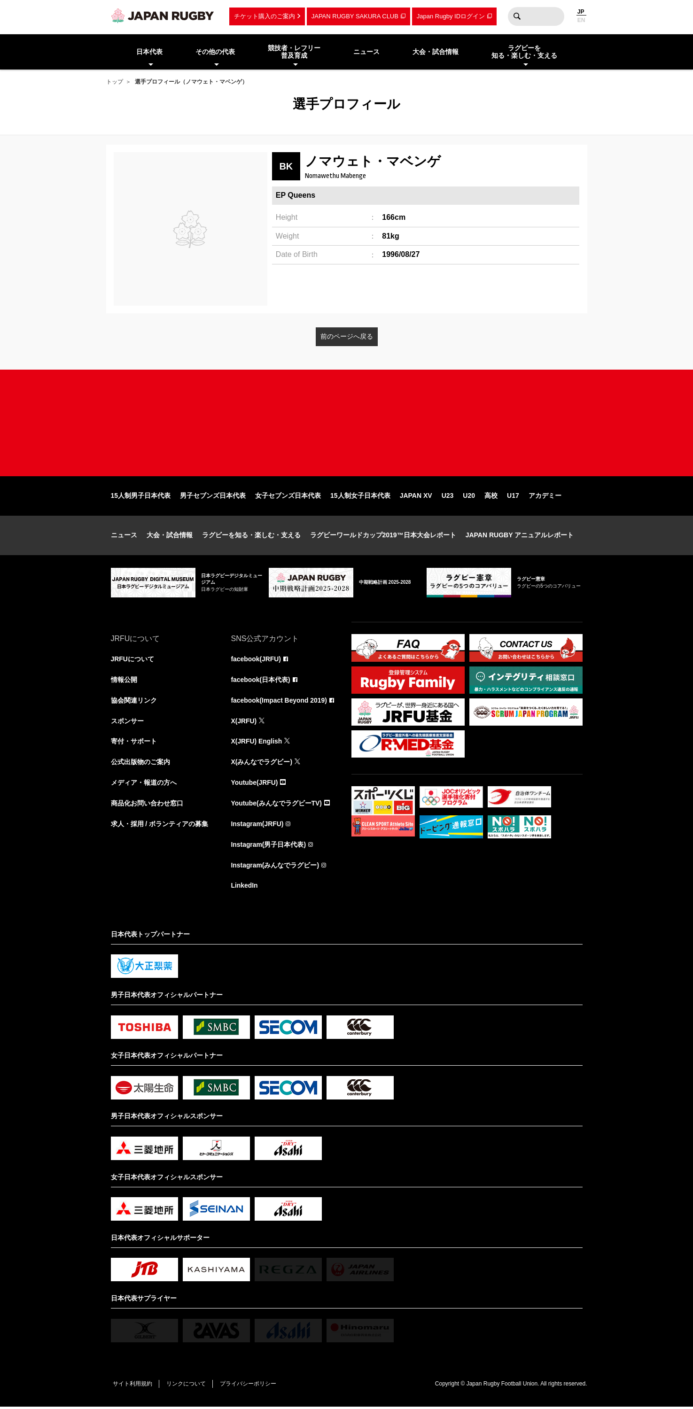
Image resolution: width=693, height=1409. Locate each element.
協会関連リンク (134, 701)
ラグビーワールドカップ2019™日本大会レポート (383, 536)
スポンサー (127, 722)
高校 (491, 497)
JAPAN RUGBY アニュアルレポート (520, 536)
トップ (114, 81)
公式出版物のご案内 (140, 763)
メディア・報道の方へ (144, 784)
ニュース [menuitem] (366, 51)
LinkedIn (244, 887)
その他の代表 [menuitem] (215, 51)
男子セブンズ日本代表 (213, 497)
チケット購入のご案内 (264, 16)
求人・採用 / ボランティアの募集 (160, 825)
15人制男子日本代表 (141, 497)
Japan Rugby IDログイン (451, 16)
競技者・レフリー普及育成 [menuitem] (294, 52)
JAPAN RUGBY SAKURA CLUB (354, 16)
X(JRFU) (244, 722)
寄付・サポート (134, 743)
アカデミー (545, 497)
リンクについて (187, 1385)
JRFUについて (133, 660)
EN (581, 20)
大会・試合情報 (170, 536)
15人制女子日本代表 (360, 497)
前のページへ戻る (346, 336)
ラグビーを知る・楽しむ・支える (251, 536)
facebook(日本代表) (261, 681)
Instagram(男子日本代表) (268, 846)
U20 (469, 497)
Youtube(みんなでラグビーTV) (276, 805)
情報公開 (124, 681)
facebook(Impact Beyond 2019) (279, 701)
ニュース (124, 536)
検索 (517, 16)
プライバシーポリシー (249, 1385)
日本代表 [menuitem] (149, 51)
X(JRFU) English (257, 743)
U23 (448, 497)
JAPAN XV (416, 497)
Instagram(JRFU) (257, 825)
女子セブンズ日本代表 (288, 497)
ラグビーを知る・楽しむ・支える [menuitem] (524, 52)
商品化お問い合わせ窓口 (147, 805)
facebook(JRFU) (256, 660)
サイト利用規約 (133, 1385)
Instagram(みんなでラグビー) (275, 867)
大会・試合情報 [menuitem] (436, 51)
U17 (513, 497)
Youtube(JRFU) (255, 784)
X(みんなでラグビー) (262, 763)
